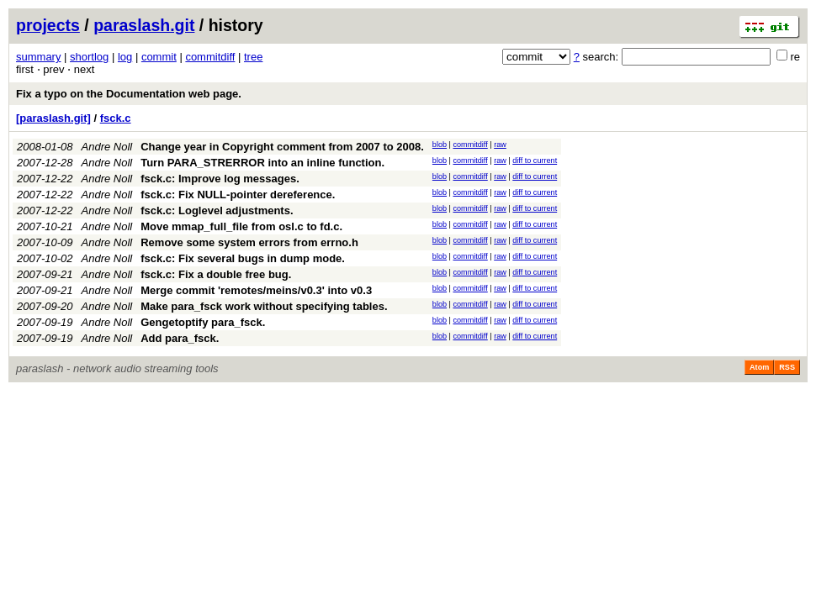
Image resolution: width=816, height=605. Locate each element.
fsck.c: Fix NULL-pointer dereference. (237, 194)
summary (38, 56)
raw (500, 144)
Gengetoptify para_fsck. (202, 322)
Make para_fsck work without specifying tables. (263, 306)
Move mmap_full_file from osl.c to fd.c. (241, 226)
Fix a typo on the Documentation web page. (128, 93)
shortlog (89, 56)
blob (439, 144)
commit (159, 56)
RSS (787, 367)
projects (48, 25)
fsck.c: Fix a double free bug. (215, 274)
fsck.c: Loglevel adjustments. (216, 210)
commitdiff (210, 56)
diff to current (534, 160)
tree (253, 56)
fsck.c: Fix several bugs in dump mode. (242, 258)
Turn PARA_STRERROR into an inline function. (262, 162)
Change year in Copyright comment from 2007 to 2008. (282, 146)
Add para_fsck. (179, 338)
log (125, 56)
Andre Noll (107, 146)
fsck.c (115, 118)
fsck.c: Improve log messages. (219, 178)
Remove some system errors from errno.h (249, 242)
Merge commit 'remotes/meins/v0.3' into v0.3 (256, 290)
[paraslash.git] (53, 118)
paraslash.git (143, 25)
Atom (759, 367)
